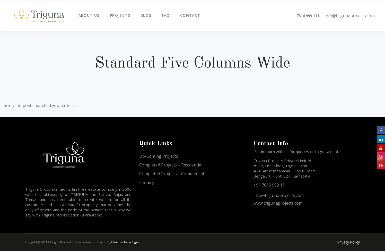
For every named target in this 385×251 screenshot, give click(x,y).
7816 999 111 (308, 15)
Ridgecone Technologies (125, 242)
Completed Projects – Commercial (171, 174)
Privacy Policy (348, 242)
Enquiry (146, 182)
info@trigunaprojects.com (350, 16)
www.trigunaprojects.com (277, 203)
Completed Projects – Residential (170, 165)
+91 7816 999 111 (270, 185)
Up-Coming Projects (158, 156)
